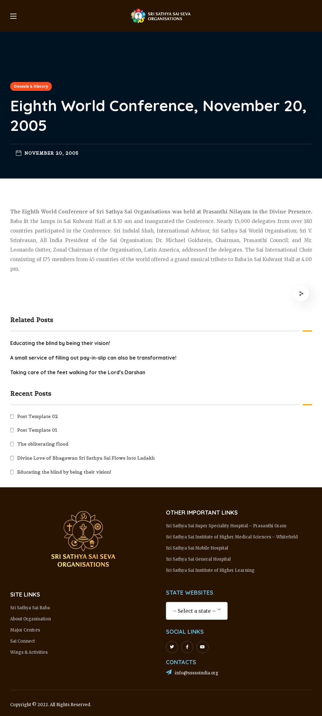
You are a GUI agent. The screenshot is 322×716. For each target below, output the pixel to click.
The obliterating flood (42, 444)
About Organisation (30, 619)
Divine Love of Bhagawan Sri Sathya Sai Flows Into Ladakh (86, 458)
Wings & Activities (29, 652)
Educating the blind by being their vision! (64, 472)
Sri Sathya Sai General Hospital (198, 559)
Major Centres (25, 630)
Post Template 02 (37, 416)
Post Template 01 (37, 430)
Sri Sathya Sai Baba (30, 608)
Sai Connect (22, 641)
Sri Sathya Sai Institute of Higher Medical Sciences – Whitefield (232, 537)
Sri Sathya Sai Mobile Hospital (197, 548)
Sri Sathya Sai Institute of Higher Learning (210, 570)
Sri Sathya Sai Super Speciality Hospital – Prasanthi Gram (226, 526)
